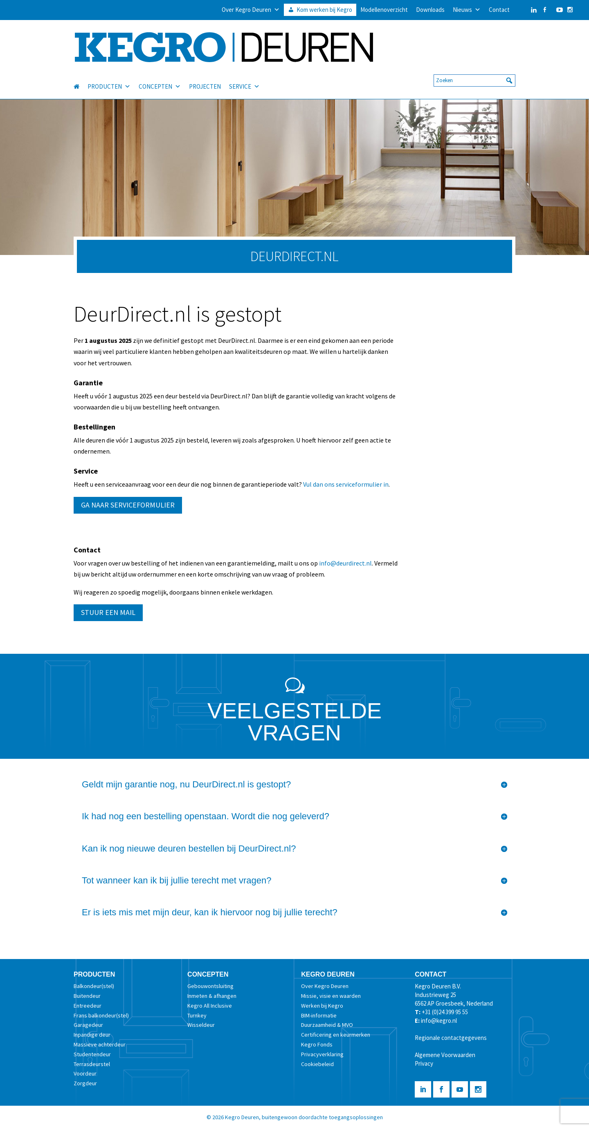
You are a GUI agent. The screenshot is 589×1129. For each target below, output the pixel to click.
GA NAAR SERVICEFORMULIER (128, 505)
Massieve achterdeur (100, 1044)
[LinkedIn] (525, 10)
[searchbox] (474, 73)
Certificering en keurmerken (335, 1034)
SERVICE (244, 79)
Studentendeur (92, 1054)
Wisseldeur (201, 1024)
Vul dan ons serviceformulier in (346, 484)
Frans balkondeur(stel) (101, 1015)
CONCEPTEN (160, 79)
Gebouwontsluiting (210, 986)
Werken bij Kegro (322, 1005)
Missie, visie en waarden (331, 995)
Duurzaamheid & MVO (327, 1024)
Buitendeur (87, 995)
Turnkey (197, 1015)
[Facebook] (544, 10)
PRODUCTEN (109, 79)
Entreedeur (87, 1005)
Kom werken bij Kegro (324, 9)
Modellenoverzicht (384, 9)
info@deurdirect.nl (345, 563)
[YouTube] (557, 10)
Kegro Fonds (317, 1044)
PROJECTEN (205, 79)
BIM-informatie (319, 1015)
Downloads (430, 9)
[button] (509, 73)
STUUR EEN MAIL (108, 612)
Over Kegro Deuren (251, 10)
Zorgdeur (85, 1083)
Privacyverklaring (322, 1054)
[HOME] (81, 79)
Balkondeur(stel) (94, 986)
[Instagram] (570, 10)
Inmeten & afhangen (211, 995)
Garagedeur (88, 1024)
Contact (499, 9)
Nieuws (467, 10)
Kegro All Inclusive (209, 1005)
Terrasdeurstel (92, 1064)
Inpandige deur (92, 1034)
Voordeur (85, 1073)
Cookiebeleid (317, 1064)
